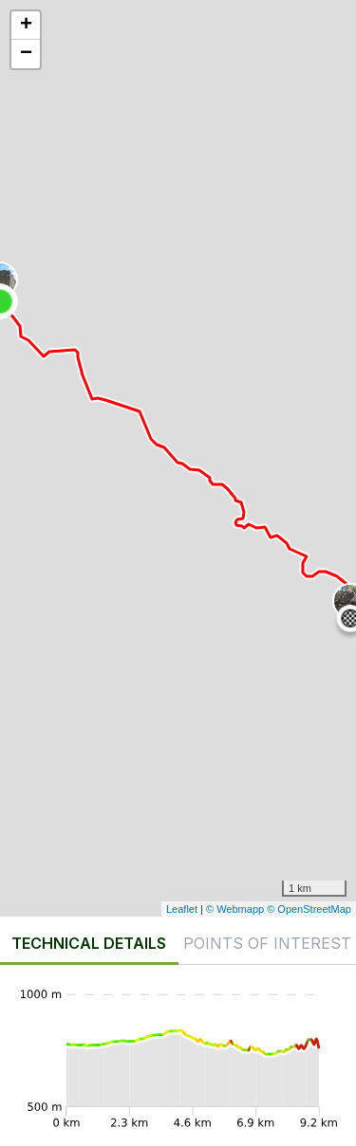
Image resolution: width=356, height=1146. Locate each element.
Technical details (88, 943)
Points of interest (267, 943)
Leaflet (181, 909)
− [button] (26, 54)
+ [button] (26, 25)
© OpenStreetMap (309, 909)
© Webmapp (236, 909)
